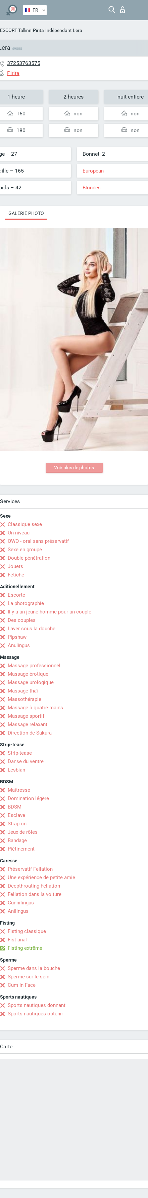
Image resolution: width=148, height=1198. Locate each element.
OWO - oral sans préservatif (38, 541)
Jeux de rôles (23, 832)
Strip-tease (20, 753)
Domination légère (28, 798)
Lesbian (16, 770)
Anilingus (18, 911)
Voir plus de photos (74, 467)
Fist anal (17, 940)
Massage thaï (23, 691)
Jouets (15, 566)
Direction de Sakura (30, 733)
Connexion (122, 9)
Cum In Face (22, 985)
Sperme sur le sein (28, 977)
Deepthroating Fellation (34, 886)
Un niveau (19, 533)
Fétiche (16, 575)
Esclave (16, 815)
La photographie (26, 603)
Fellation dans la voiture (34, 894)
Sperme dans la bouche (34, 968)
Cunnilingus (21, 903)
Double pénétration (29, 558)
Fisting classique (27, 931)
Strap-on (17, 824)
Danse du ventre (26, 761)
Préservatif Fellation (30, 869)
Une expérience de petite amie (41, 877)
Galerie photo (26, 213)
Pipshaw (17, 637)
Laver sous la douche (31, 629)
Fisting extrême (25, 948)
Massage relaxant (27, 724)
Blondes (92, 188)
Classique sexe (25, 524)
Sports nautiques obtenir (35, 1014)
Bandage (17, 840)
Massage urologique (31, 682)
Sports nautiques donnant (36, 1005)
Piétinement (21, 849)
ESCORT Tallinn (16, 30)
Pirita (38, 30)
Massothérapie (24, 699)
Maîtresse (19, 790)
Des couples (22, 620)
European (93, 171)
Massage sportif (26, 716)
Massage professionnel (34, 666)
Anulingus (19, 645)
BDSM (14, 807)
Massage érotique (28, 674)
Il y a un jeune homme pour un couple (49, 612)
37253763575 (23, 63)
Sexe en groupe (25, 550)
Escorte (16, 595)
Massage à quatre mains (35, 708)
